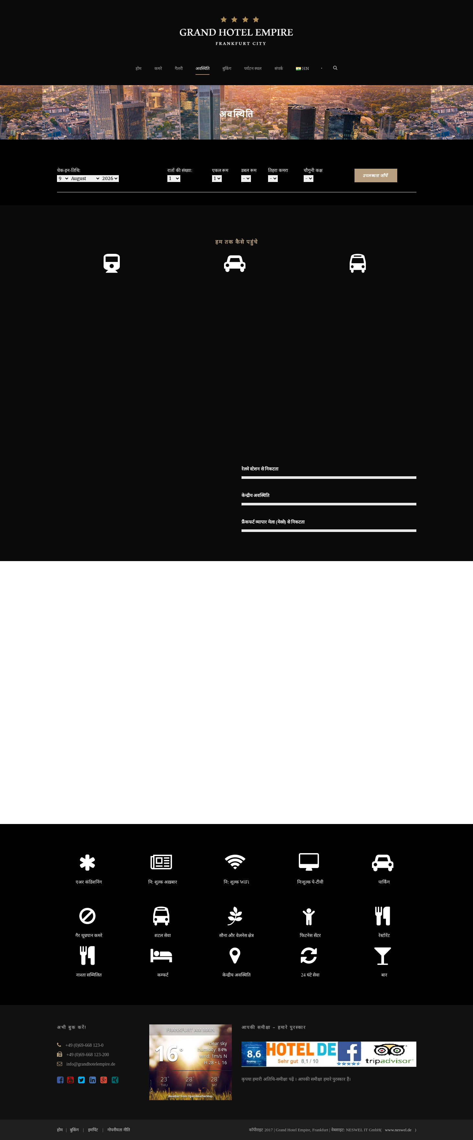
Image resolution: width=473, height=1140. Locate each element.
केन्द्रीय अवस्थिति (236, 975)
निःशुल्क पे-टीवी (310, 882)
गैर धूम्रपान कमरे (88, 935)
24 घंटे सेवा (310, 975)
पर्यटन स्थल (253, 68)
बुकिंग (226, 68)
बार (384, 975)
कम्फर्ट (162, 975)
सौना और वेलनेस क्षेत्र (236, 935)
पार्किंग (384, 882)
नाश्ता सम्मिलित (89, 975)
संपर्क (279, 68)
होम (138, 68)
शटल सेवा (162, 935)
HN (302, 68)
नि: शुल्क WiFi (236, 882)
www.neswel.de (398, 1129)
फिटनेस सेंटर (310, 935)
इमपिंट (93, 1129)
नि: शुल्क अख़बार (162, 882)
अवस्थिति (202, 68)
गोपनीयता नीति (118, 1129)
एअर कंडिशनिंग (89, 882)
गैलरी (179, 68)
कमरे (158, 68)
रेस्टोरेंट (384, 935)
